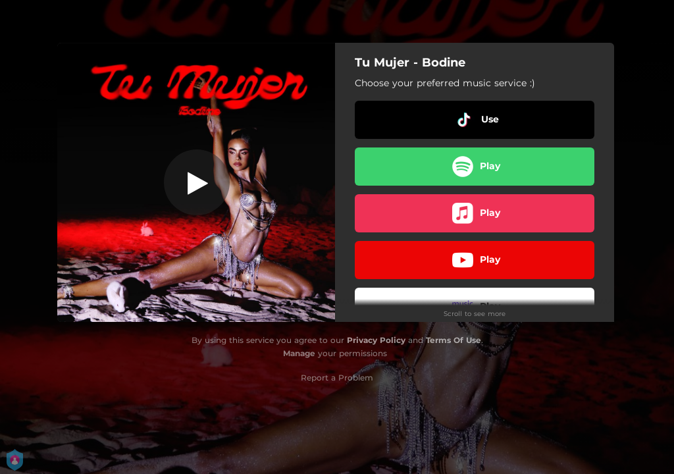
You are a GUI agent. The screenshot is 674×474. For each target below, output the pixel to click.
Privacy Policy (376, 340)
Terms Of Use (453, 340)
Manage (299, 353)
